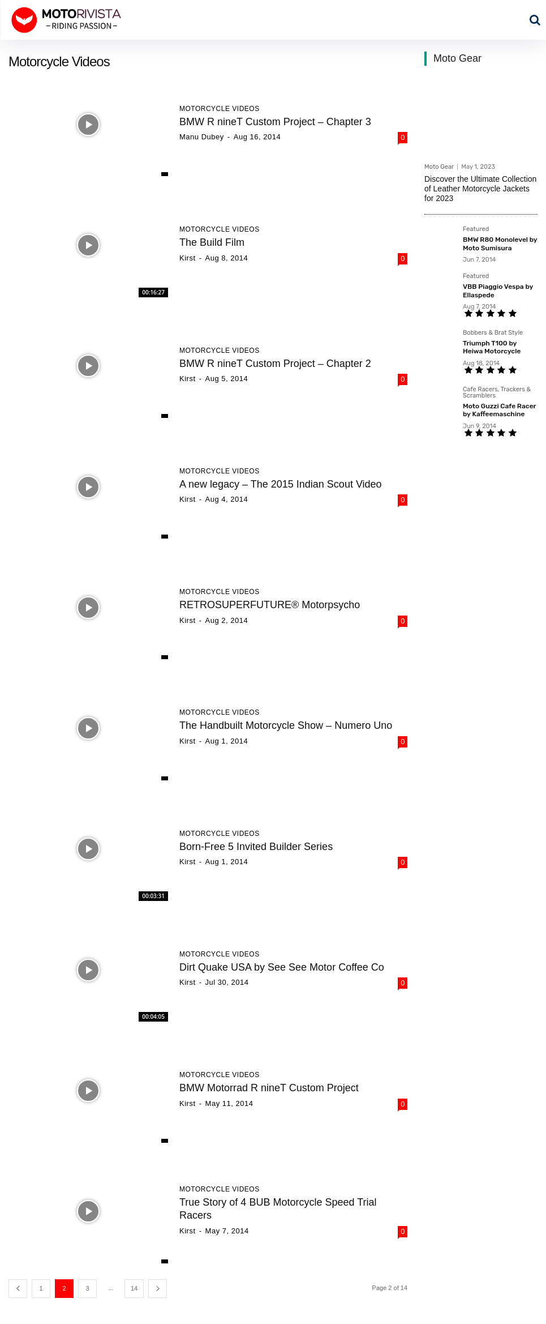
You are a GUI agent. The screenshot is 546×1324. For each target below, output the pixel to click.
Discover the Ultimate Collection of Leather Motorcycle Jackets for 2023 (480, 188)
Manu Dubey (201, 137)
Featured (476, 229)
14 (134, 1288)
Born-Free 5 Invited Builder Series (256, 846)
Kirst (187, 258)
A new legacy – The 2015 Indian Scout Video (280, 484)
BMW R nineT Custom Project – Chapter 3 (275, 121)
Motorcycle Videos (219, 109)
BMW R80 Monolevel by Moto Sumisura (500, 243)
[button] (534, 19)
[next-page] (157, 1288)
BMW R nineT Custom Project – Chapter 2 (275, 363)
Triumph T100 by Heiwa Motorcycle (492, 347)
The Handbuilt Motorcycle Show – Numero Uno (285, 725)
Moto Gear (439, 167)
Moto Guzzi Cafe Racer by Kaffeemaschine (499, 410)
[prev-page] (17, 1288)
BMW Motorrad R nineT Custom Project (269, 1088)
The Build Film (211, 242)
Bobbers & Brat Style (493, 333)
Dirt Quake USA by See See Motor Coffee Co (281, 967)
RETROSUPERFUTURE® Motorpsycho (269, 604)
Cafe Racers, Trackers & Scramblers (497, 392)
